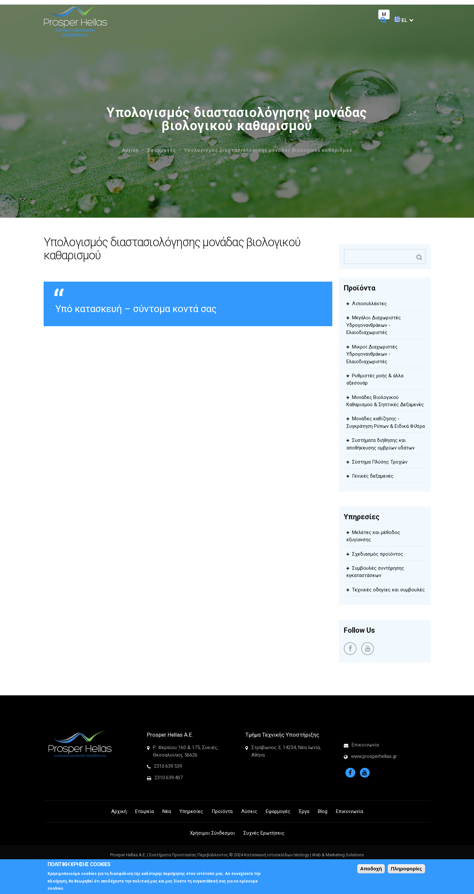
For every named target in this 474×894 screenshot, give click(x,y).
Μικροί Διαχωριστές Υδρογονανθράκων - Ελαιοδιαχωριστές (372, 354)
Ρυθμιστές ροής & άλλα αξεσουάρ (374, 379)
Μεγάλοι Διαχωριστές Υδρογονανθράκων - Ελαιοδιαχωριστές (373, 325)
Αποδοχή (371, 868)
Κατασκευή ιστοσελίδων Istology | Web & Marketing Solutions (304, 854)
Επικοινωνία (365, 745)
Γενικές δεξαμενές (372, 476)
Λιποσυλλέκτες (369, 304)
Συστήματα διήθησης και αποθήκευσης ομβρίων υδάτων (380, 444)
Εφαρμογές (161, 150)
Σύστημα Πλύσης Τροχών (379, 462)
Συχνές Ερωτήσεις (263, 833)
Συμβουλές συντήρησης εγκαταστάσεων (375, 572)
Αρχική (130, 150)
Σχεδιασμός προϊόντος (377, 554)
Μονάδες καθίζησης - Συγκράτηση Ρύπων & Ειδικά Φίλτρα (385, 422)
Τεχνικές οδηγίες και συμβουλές (388, 590)
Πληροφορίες (406, 868)
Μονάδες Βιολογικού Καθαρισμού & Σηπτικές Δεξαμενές (385, 401)
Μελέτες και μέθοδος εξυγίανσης (373, 536)
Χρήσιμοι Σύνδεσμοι (212, 833)
